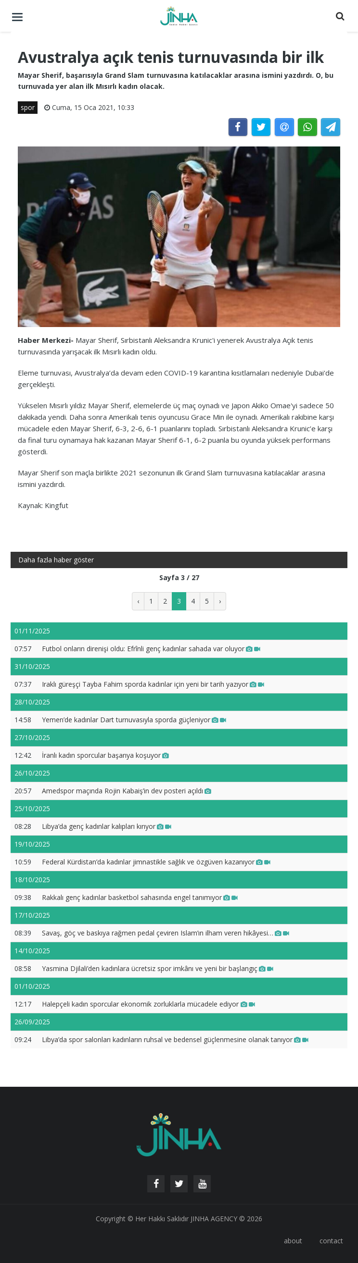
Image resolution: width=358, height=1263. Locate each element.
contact (331, 1240)
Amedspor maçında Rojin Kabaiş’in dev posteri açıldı (126, 790)
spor (28, 107)
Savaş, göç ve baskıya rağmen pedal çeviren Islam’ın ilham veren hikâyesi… (165, 932)
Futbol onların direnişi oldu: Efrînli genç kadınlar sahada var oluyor (151, 648)
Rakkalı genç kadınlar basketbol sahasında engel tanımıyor (140, 897)
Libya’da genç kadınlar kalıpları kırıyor (106, 826)
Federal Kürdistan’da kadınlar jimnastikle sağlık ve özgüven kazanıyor (156, 861)
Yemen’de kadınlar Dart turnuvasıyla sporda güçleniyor (134, 719)
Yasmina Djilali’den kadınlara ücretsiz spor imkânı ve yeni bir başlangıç (157, 968)
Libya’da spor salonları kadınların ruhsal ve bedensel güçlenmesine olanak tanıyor (175, 1039)
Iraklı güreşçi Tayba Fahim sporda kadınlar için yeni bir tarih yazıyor (153, 684)
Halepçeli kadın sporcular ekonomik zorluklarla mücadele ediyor (148, 1003)
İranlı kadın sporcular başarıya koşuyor (105, 755)
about (293, 1240)
